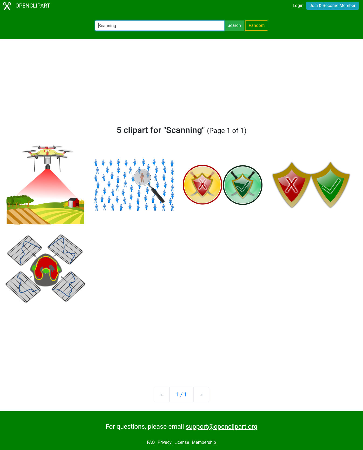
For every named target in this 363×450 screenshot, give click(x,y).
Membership (204, 442)
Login (298, 5)
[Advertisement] (181, 84)
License (181, 442)
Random (257, 25)
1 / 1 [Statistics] (181, 394)
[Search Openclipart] (159, 25)
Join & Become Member (332, 5)
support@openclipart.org (221, 426)
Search (234, 25)
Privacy (165, 442)
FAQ (151, 442)
